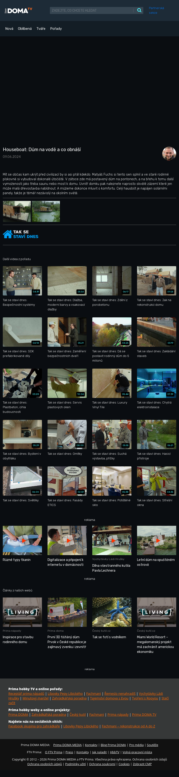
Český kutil (78, 714)
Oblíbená (25, 29)
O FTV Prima (53, 752)
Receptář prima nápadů (26, 693)
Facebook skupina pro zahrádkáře (34, 726)
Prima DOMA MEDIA (67, 745)
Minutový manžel (36, 698)
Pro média (136, 745)
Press (69, 752)
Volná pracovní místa (137, 752)
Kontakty (91, 745)
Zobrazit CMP (142, 764)
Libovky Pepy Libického (65, 693)
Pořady (56, 29)
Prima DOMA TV (144, 714)
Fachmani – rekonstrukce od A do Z (128, 726)
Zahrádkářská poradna (69, 698)
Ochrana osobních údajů (44, 764)
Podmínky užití (75, 764)
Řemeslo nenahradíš (119, 693)
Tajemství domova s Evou (109, 698)
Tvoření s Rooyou (145, 698)
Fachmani (93, 693)
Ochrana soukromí (102, 764)
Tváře (40, 29)
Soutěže (152, 745)
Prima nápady (117, 714)
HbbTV (114, 752)
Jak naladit (99, 752)
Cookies (124, 764)
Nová (9, 29)
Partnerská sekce (156, 10)
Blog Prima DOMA (113, 745)
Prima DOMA (18, 714)
